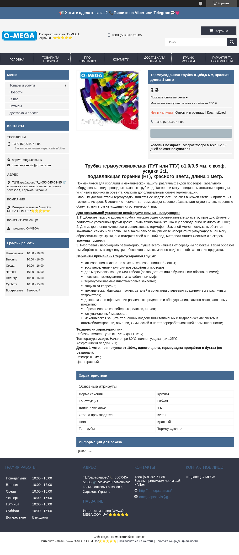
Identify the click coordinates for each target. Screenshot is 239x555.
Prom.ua (139, 537)
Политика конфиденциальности (176, 541)
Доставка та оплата (154, 59)
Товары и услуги (22, 85)
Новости (16, 92)
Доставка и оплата (24, 113)
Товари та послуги (50, 59)
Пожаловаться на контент (136, 541)
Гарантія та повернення (222, 59)
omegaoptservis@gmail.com (31, 165)
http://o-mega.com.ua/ (27, 160)
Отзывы (16, 106)
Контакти (121, 59)
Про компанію (87, 59)
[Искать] (232, 42)
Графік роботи (188, 59)
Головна (17, 59)
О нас (14, 99)
